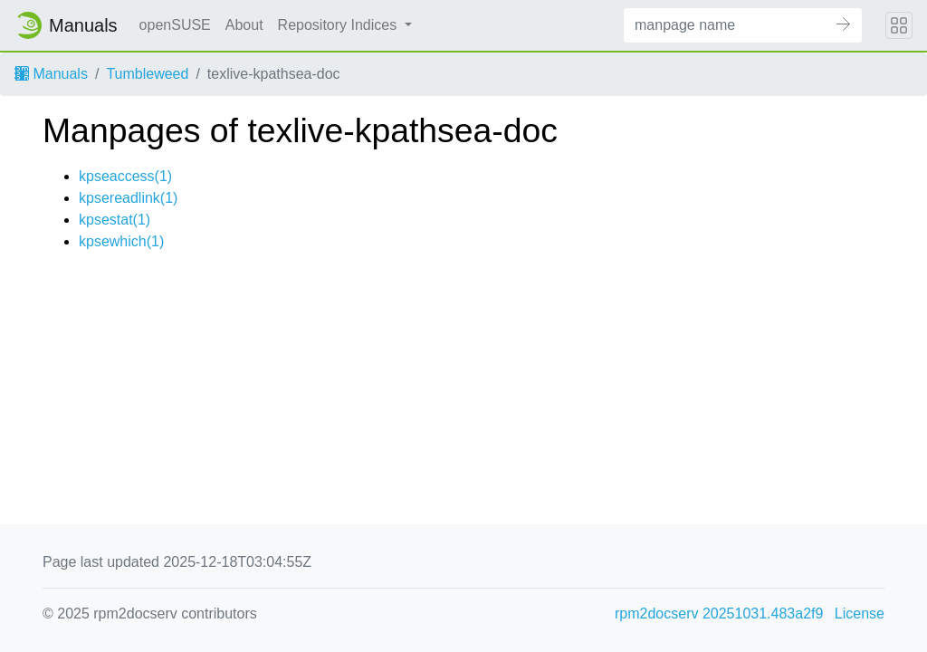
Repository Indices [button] (339, 25)
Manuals (51, 74)
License (859, 613)
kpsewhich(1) (121, 241)
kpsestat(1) (114, 219)
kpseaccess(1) (125, 176)
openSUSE (175, 25)
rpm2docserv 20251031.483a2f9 (719, 613)
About (244, 25)
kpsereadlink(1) (128, 198)
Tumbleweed (147, 74)
